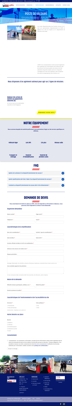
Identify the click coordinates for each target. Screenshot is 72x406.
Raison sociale (11, 214)
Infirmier (9, 324)
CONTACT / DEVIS (66, 5)
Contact (38, 398)
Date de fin (39, 237)
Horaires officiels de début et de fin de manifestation (20, 243)
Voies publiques (40, 303)
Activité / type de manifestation (44, 232)
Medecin (9, 322)
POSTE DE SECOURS (40, 5)
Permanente (10, 305)
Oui (37, 305)
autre (9, 330)
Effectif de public (40, 284)
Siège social (39, 214)
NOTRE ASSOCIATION (20, 5)
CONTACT (21, 392)
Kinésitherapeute (12, 326)
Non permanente (11, 307)
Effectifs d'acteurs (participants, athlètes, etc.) (18, 284)
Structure (10, 303)
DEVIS (46, 386)
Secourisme (35, 379)
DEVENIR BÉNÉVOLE (50, 5)
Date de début (11, 237)
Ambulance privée (12, 328)
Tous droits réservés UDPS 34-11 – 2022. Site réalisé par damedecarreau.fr (25, 400)
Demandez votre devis (46, 112)
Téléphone (10, 219)
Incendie (34, 381)
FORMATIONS (29, 5)
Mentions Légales (26, 398)
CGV (33, 398)
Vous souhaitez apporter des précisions (16, 266)
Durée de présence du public (14, 290)
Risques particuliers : (12, 254)
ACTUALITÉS (58, 5)
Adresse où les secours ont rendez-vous (17, 248)
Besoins (9, 320)
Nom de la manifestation (13, 232)
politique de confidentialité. (41, 345)
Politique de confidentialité (13, 398)
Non (37, 307)
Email (38, 219)
